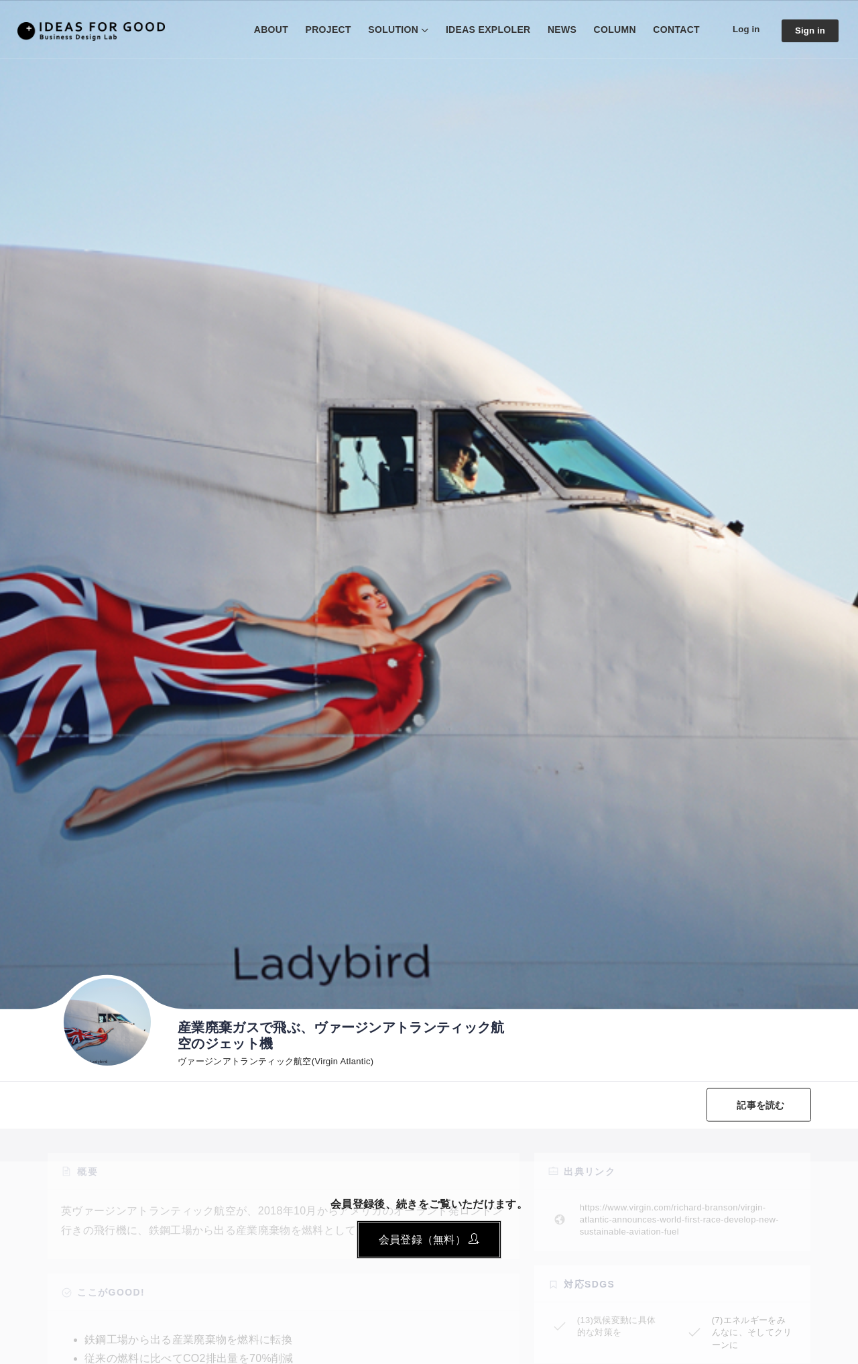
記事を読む (759, 1104)
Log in (743, 28)
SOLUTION (389, 29)
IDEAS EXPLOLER (483, 29)
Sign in (809, 30)
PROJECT (324, 29)
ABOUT (266, 29)
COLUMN (610, 29)
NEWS (557, 29)
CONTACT (672, 29)
